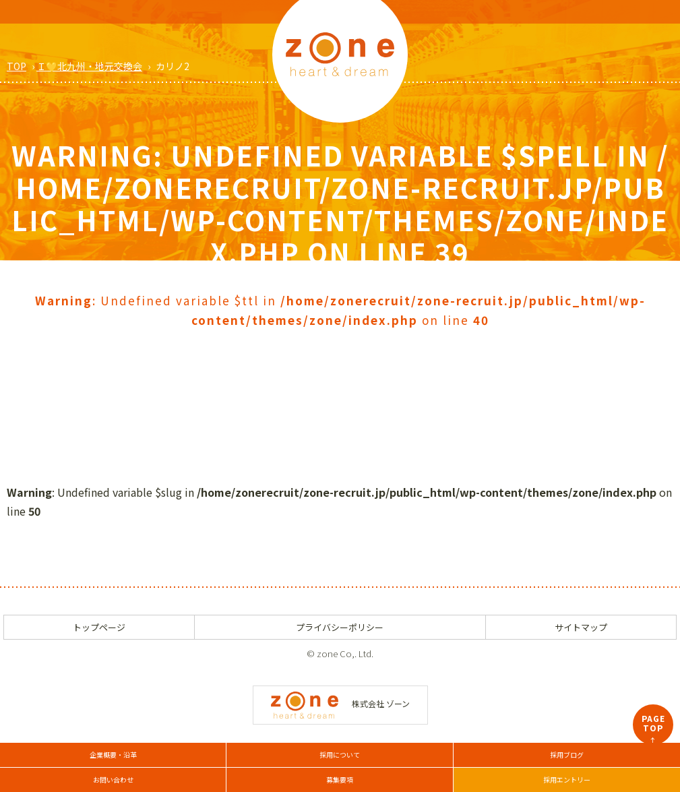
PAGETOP (653, 728)
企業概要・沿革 (113, 755)
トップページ (99, 627)
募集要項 (339, 779)
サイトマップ (581, 627)
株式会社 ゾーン (340, 703)
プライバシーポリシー (339, 627)
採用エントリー (566, 779)
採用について (339, 755)
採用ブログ (567, 755)
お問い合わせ (113, 779)
